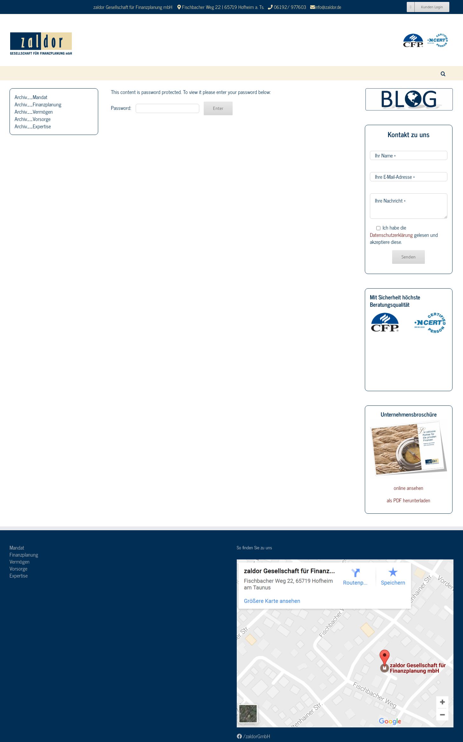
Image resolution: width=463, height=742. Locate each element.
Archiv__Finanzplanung (38, 104)
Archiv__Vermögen (34, 111)
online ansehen (408, 488)
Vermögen (20, 561)
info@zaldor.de (328, 7)
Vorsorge (18, 568)
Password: (155, 108)
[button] (443, 73)
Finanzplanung (24, 554)
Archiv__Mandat (31, 97)
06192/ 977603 (291, 7)
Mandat (17, 547)
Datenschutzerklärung (391, 235)
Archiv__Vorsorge (33, 119)
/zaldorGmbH (253, 736)
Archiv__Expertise (33, 126)
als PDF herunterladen (408, 500)
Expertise (19, 575)
